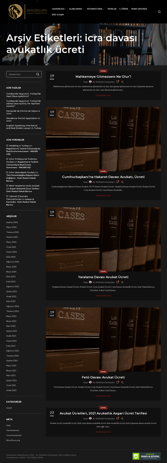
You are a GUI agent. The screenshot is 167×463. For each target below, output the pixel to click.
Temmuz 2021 (12, 355)
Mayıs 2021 (11, 365)
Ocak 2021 (11, 385)
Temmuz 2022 (12, 311)
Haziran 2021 (12, 360)
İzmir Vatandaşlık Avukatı (22, 172)
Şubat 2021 (11, 380)
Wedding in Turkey (19, 145)
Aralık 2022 (11, 296)
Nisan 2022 (11, 321)
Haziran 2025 (12, 237)
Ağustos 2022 (12, 306)
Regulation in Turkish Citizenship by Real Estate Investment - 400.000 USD (23, 151)
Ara (37, 74)
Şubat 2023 (11, 291)
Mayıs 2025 (11, 242)
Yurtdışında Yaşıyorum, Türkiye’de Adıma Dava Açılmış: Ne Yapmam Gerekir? (23, 103)
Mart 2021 (11, 375)
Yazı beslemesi (12, 430)
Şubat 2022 (11, 331)
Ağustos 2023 (12, 286)
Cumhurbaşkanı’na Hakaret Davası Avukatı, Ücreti (103, 177)
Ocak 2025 (11, 247)
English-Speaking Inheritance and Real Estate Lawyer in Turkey (23, 126)
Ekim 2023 (10, 276)
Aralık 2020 (11, 390)
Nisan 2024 (11, 271)
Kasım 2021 (11, 341)
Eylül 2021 (10, 346)
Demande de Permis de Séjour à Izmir (23, 112)
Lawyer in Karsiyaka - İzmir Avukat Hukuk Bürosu (21, 202)
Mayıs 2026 (11, 227)
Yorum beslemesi (13, 435)
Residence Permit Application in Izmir (23, 119)
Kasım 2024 (11, 252)
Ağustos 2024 (12, 261)
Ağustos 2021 (12, 350)
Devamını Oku (103, 95)
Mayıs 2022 (11, 316)
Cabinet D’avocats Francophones (17, 197)
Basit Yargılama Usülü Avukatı (24, 185)
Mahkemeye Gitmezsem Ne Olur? (103, 77)
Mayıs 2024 (11, 266)
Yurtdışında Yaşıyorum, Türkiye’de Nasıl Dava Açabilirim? (23, 95)
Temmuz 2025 (12, 232)
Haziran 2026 (12, 222)
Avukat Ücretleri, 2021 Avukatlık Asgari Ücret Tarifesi (103, 413)
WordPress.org (13, 440)
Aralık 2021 (11, 336)
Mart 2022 (11, 326)
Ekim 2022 (10, 301)
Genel (103, 71)
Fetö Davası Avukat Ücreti (103, 377)
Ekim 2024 (10, 257)
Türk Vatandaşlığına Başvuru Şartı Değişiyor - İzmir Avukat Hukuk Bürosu (22, 178)
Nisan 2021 (11, 370)
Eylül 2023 (10, 281)
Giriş (8, 425)
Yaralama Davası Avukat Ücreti (103, 277)
